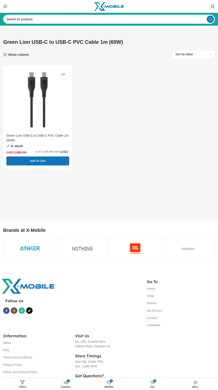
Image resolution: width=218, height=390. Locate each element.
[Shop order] (193, 54)
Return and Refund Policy (20, 372)
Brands (151, 303)
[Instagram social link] (14, 310)
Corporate (153, 325)
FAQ (6, 350)
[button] (37, 160)
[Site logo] (109, 6)
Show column (18, 54)
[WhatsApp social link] (22, 310)
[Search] (109, 19)
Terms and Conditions (17, 357)
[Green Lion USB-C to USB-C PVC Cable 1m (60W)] (37, 100)
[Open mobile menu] (5, 6)
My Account (154, 310)
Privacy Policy (12, 365)
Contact (152, 318)
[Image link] (28, 286)
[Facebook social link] (6, 310)
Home (151, 288)
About (7, 343)
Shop (150, 296)
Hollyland (188, 248)
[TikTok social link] (29, 310)
